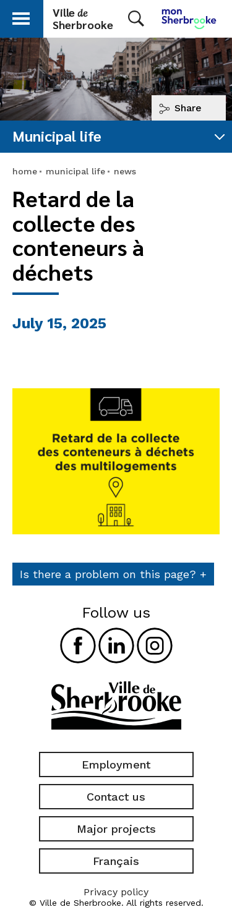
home (24, 171)
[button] (21, 16)
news (125, 171)
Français (116, 860)
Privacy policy (116, 892)
